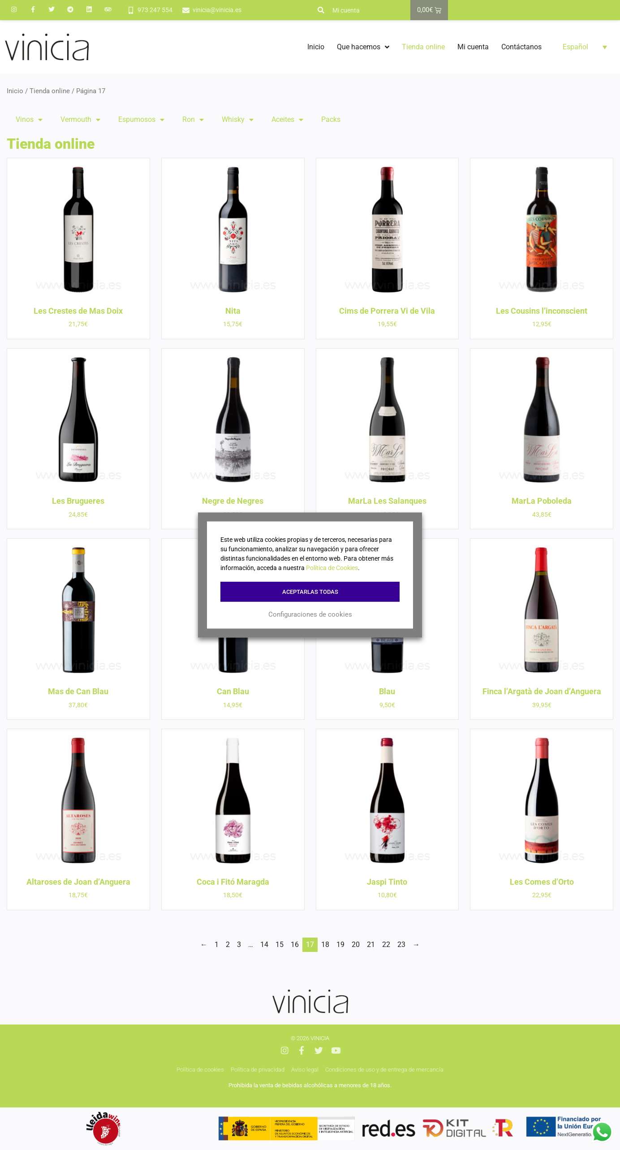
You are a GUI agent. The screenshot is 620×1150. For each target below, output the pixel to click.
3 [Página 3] (239, 944)
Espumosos (141, 120)
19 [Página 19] (340, 944)
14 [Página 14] (264, 944)
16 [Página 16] (295, 944)
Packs (330, 119)
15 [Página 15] (280, 944)
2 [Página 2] (228, 944)
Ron (193, 120)
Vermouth (80, 120)
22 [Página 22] (386, 944)
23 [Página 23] (401, 944)
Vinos (29, 120)
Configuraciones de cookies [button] (310, 614)
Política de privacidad (257, 1069)
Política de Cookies (332, 567)
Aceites (287, 120)
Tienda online (423, 47)
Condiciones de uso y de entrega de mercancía (384, 1069)
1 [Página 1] (217, 944)
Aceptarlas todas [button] (310, 591)
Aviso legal (305, 1069)
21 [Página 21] (371, 944)
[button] (320, 10)
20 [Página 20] (356, 944)
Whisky (238, 120)
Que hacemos (363, 47)
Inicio (315, 47)
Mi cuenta (346, 10)
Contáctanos (521, 47)
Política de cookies (200, 1069)
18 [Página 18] (325, 944)
